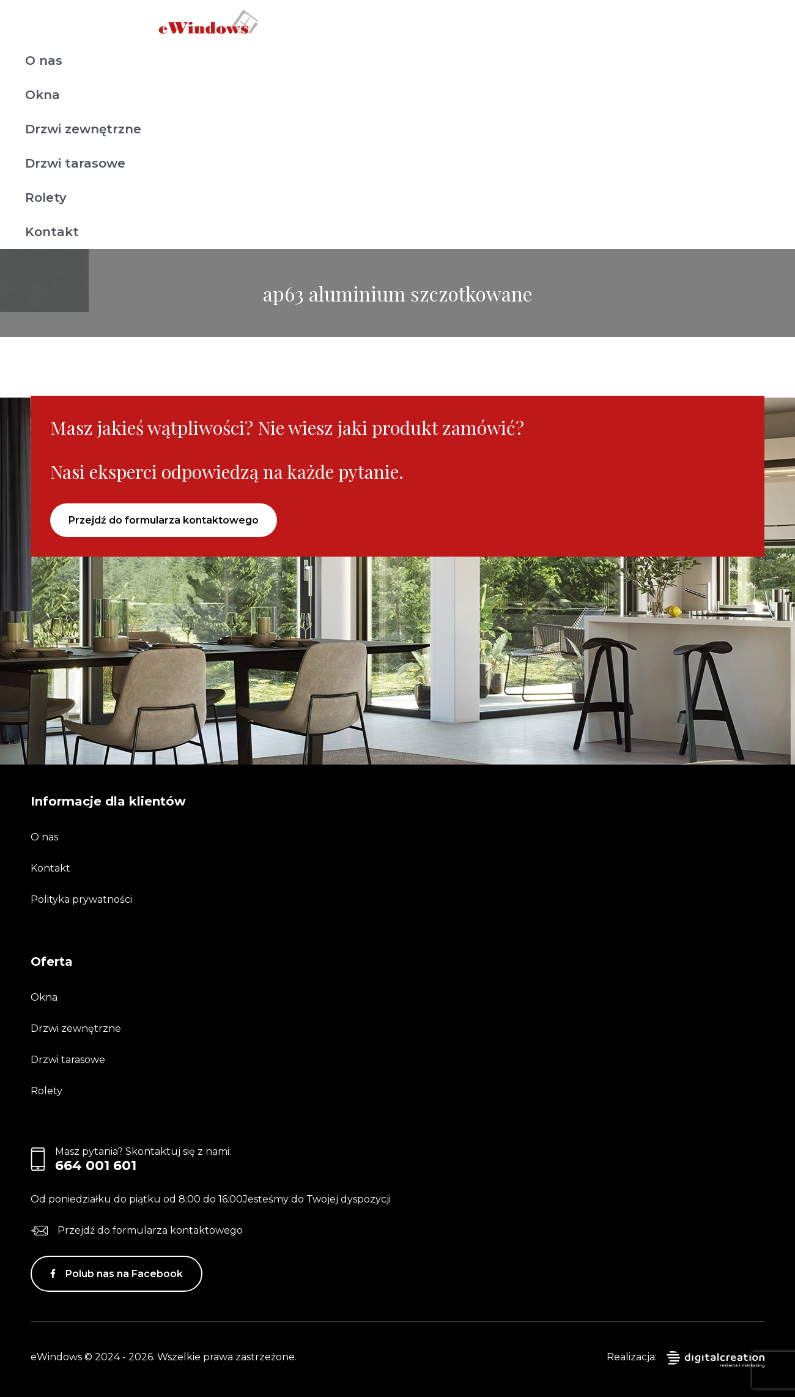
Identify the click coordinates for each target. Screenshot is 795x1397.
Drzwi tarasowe (75, 163)
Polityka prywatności (81, 899)
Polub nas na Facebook (124, 1274)
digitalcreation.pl (715, 1359)
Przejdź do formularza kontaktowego (163, 520)
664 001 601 (95, 1165)
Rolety (46, 197)
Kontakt (52, 231)
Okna (42, 94)
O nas (43, 60)
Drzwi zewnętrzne (83, 129)
